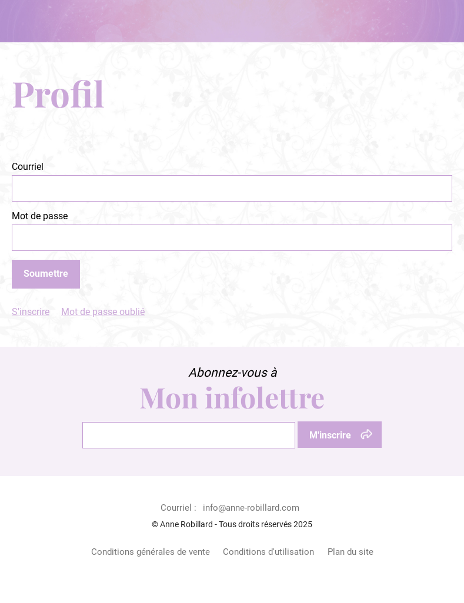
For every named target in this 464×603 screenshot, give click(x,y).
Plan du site (350, 552)
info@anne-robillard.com (251, 508)
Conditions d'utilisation (268, 552)
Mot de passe (40, 216)
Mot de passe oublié (103, 311)
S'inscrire (30, 311)
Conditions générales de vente (150, 552)
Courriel (28, 166)
